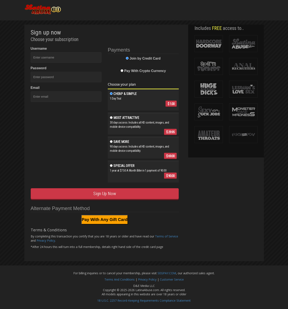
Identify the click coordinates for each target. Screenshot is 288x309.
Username (39, 48)
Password (39, 68)
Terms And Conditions (119, 279)
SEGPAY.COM (167, 273)
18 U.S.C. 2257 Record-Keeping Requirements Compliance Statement (144, 300)
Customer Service (172, 279)
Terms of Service (166, 236)
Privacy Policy (46, 240)
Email (35, 87)
